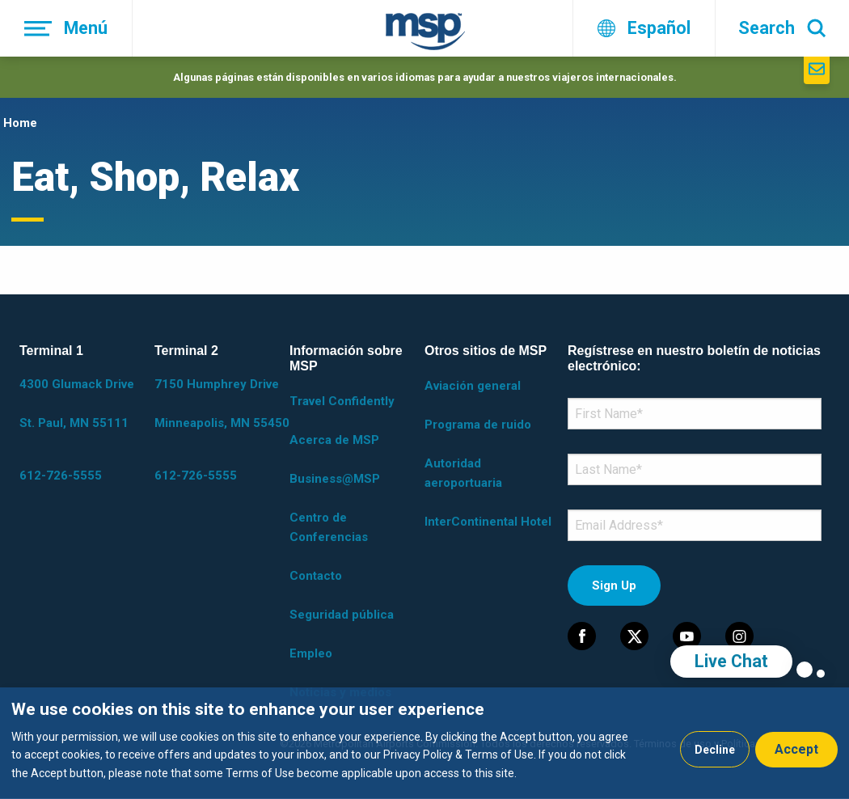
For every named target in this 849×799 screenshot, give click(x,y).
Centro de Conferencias (328, 527)
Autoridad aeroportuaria (463, 473)
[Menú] (66, 28)
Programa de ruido (477, 424)
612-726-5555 (60, 475)
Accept (796, 749)
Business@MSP (334, 478)
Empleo (310, 653)
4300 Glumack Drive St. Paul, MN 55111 (76, 403)
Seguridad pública (341, 614)
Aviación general (472, 385)
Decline (715, 749)
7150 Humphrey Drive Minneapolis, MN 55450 (221, 403)
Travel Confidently (342, 401)
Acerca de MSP (334, 440)
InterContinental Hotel (487, 521)
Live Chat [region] (731, 661)
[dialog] (424, 743)
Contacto (315, 576)
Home (20, 123)
